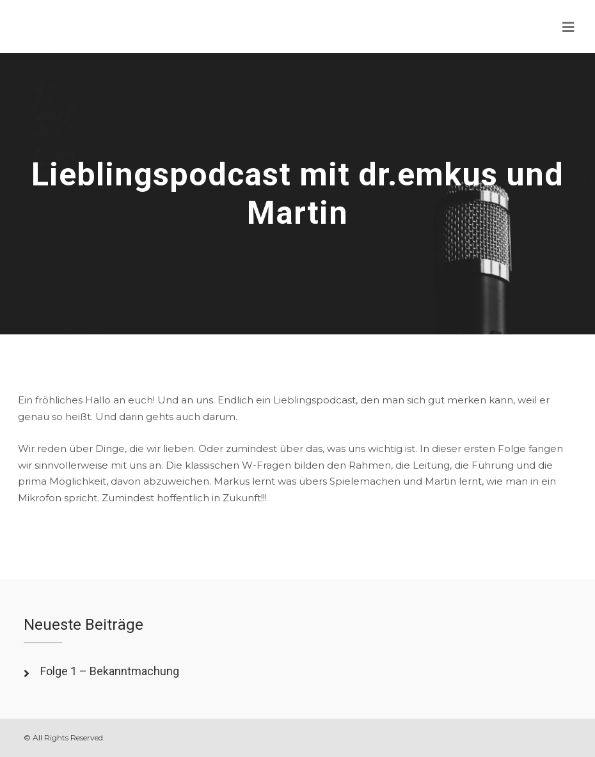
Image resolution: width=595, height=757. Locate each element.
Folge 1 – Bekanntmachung (109, 671)
